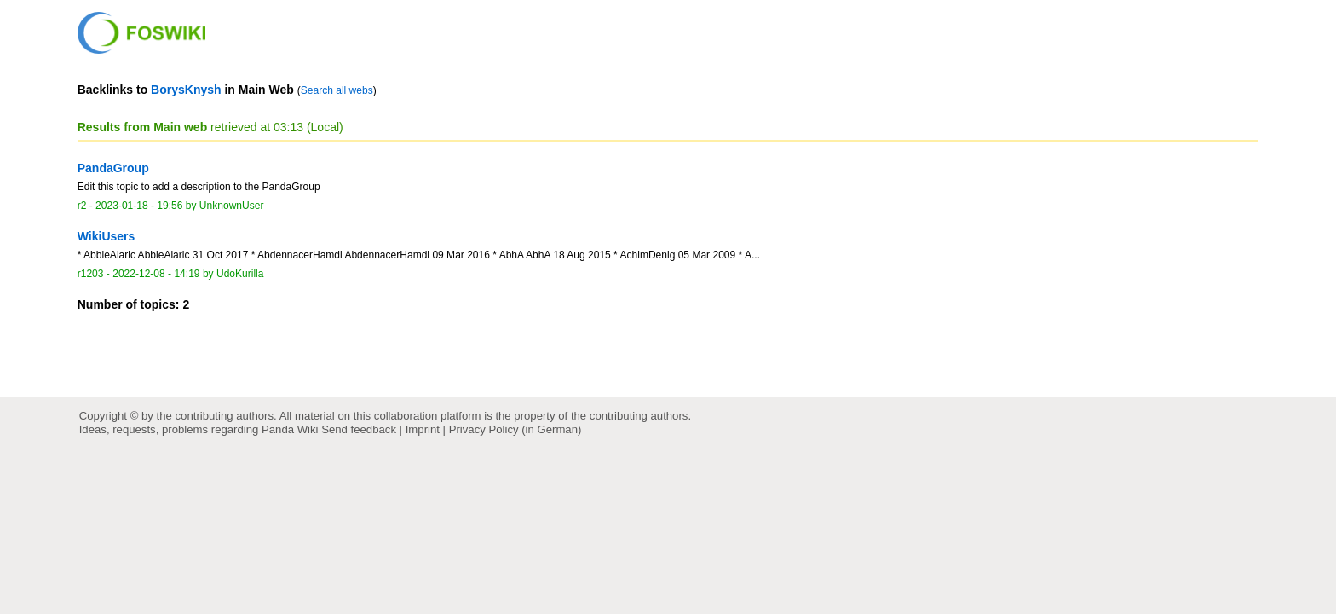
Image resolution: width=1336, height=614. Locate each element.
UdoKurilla (240, 274)
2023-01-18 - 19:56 (138, 205)
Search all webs (337, 90)
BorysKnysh (186, 89)
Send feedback (358, 429)
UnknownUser (231, 205)
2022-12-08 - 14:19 (155, 274)
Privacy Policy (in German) (515, 429)
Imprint (423, 429)
